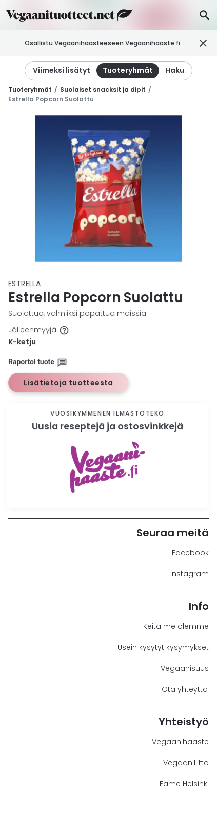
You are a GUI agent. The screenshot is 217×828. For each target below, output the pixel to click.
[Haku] (204, 15)
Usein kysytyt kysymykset (163, 647)
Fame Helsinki (184, 784)
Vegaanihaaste (180, 742)
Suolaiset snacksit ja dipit (103, 89)
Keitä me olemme (176, 626)
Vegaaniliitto (186, 763)
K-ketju (22, 341)
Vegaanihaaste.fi (164, 43)
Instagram (189, 574)
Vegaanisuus (185, 668)
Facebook (190, 553)
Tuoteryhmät (30, 89)
